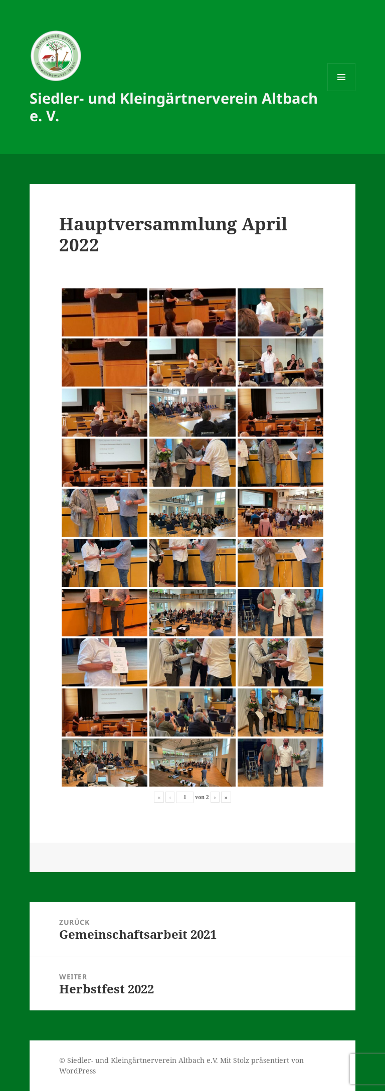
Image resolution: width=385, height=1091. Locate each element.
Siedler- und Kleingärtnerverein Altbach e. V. (174, 106)
